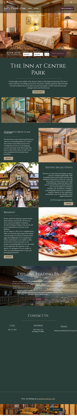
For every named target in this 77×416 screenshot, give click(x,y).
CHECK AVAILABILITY (39, 91)
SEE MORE (68, 203)
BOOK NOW (8, 158)
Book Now (56, 408)
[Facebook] (72, 2)
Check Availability (67, 8)
